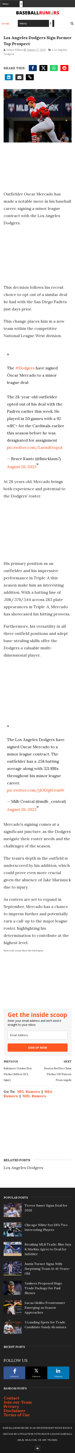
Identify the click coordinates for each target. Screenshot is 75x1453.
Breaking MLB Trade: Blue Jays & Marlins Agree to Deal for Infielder (48, 1249)
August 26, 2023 (21, 466)
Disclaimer (15, 1410)
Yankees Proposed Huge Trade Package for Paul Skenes (43, 1288)
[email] (38, 1035)
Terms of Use (17, 1414)
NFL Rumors (28, 1091)
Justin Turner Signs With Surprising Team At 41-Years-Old (47, 1268)
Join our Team (18, 1402)
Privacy (11, 1406)
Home (6, 23)
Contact (11, 1397)
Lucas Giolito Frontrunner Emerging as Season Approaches (45, 1307)
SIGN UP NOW (37, 1047)
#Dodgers (25, 367)
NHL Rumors (34, 1096)
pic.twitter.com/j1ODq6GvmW (35, 790)
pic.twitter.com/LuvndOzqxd (34, 447)
